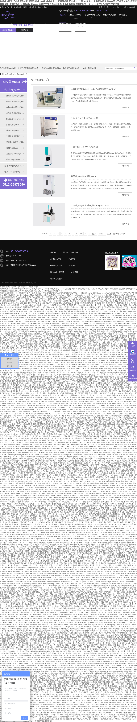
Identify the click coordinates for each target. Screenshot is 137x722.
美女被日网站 (62, 385)
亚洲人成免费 (72, 366)
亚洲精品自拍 (73, 532)
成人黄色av (109, 389)
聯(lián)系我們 (80, 25)
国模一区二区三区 (118, 426)
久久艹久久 (32, 418)
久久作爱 (129, 473)
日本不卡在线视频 (6, 631)
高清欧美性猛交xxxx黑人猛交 (126, 633)
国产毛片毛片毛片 (117, 342)
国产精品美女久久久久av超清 (82, 387)
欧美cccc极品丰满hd (30, 674)
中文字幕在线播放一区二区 (82, 643)
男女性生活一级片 (39, 592)
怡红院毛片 (109, 676)
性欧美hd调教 (126, 688)
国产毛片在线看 (81, 344)
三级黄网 (119, 459)
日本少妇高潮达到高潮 (121, 641)
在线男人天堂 (69, 506)
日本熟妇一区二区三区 (28, 385)
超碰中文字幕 (77, 651)
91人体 (51, 414)
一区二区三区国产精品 (62, 446)
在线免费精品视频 (76, 528)
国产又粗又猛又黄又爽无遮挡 (58, 469)
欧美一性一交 (53, 514)
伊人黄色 (40, 518)
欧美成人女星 (84, 530)
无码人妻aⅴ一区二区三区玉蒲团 (76, 393)
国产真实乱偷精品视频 (128, 446)
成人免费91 (70, 422)
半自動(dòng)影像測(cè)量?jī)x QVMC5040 (89, 205)
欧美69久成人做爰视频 (98, 317)
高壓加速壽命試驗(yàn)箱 (14, 154)
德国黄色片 (13, 452)
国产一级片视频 (50, 371)
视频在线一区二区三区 (120, 665)
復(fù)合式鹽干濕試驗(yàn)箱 (28, 68)
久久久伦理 (76, 549)
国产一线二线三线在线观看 (97, 444)
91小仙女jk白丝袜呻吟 (96, 389)
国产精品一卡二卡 (82, 364)
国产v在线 (60, 393)
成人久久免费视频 (91, 369)
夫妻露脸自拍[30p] (118, 369)
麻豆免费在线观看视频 (119, 338)
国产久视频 (60, 711)
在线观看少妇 (65, 518)
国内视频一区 (67, 420)
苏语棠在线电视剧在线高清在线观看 (100, 436)
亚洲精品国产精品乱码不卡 (98, 594)
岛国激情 (70, 389)
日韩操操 (21, 567)
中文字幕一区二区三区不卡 (117, 334)
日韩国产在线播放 (77, 459)
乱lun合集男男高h (53, 541)
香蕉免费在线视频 (87, 301)
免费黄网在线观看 (105, 485)
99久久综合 (4, 434)
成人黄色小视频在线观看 (63, 375)
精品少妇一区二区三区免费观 (117, 575)
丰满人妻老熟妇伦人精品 (61, 354)
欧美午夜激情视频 (102, 469)
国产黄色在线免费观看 (60, 633)
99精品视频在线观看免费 (84, 571)
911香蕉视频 (71, 369)
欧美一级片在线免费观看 (105, 356)
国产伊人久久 (5, 350)
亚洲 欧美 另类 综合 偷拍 (63, 465)
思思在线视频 (57, 504)
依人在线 (96, 629)
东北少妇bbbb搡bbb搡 (115, 412)
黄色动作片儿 (81, 655)
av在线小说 (53, 594)
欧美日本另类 (91, 412)
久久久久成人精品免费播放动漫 (80, 627)
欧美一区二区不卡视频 (22, 584)
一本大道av (89, 479)
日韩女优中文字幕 (74, 641)
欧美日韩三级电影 (107, 309)
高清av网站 (76, 375)
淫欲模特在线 (31, 686)
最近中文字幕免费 (104, 420)
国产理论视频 (14, 524)
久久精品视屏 (39, 459)
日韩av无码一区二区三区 (125, 457)
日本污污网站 (85, 317)
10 (81, 234)
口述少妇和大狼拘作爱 (33, 305)
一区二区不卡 (42, 541)
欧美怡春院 (56, 323)
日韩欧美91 (46, 625)
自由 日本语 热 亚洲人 (20, 450)
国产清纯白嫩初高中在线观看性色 (30, 643)
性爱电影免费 (42, 553)
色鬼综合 (91, 375)
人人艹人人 (70, 297)
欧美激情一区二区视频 (98, 364)
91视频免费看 (43, 565)
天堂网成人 (89, 512)
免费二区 (69, 534)
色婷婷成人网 (51, 555)
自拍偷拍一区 (71, 330)
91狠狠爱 (28, 647)
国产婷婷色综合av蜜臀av (87, 686)
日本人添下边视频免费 (111, 561)
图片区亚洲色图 (34, 440)
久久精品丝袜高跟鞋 (79, 524)
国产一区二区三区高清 (54, 348)
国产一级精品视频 (22, 614)
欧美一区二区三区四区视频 (101, 383)
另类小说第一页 (52, 307)
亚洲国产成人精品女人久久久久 (100, 336)
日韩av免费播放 (64, 307)
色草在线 (30, 407)
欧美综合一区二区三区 (125, 622)
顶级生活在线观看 (62, 442)
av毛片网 (37, 452)
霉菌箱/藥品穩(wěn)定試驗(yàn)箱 (14, 148)
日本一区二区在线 (103, 342)
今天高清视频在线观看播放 (103, 620)
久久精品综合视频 (17, 596)
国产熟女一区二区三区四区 (10, 397)
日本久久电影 (94, 434)
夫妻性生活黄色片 (96, 692)
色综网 (122, 475)
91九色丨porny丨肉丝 (123, 354)
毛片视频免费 (21, 498)
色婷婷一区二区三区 (98, 534)
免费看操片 (15, 514)
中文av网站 (130, 502)
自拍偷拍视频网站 (108, 307)
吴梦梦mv (14, 508)
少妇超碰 (3, 543)
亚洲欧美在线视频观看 (100, 424)
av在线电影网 (83, 313)
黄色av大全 (10, 344)
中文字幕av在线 (96, 631)
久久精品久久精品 (111, 299)
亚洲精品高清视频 (70, 356)
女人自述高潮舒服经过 (17, 393)
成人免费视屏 (75, 301)
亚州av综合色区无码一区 (66, 483)
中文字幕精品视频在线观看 (77, 565)
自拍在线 (84, 379)
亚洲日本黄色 (21, 608)
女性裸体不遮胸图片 (123, 344)
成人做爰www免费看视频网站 (117, 360)
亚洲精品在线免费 (15, 487)
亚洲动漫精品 (112, 364)
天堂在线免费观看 (68, 676)
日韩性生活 (57, 686)
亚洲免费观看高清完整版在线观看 (66, 530)
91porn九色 (44, 473)
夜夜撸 (77, 596)
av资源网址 (35, 383)
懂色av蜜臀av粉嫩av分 (11, 522)
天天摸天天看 (90, 326)
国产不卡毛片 (80, 448)
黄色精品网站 (109, 305)
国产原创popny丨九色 (114, 614)
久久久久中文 (62, 315)
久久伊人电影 (131, 311)
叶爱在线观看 (57, 571)
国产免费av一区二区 (41, 434)
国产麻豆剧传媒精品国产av (57, 520)
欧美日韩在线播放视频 (54, 655)
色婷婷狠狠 (22, 401)
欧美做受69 (81, 663)
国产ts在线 (129, 661)
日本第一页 (105, 338)
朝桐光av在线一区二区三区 (12, 600)
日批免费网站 (90, 360)
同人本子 (47, 438)
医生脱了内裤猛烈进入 (91, 579)
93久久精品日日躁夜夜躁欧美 (48, 561)
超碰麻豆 (27, 467)
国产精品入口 (94, 514)
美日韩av (79, 477)
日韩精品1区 (50, 442)
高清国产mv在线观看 (46, 387)
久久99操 (127, 526)
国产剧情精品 (75, 379)
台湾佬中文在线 (107, 545)
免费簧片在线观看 (40, 612)
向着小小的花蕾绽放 (42, 391)
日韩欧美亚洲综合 (81, 389)
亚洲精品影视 (55, 610)
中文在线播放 (111, 600)
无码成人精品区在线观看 (51, 328)
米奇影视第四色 (104, 369)
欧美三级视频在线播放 (62, 293)
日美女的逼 (32, 311)
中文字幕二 (99, 305)
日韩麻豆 (36, 389)
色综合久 (125, 313)
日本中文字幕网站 (20, 506)
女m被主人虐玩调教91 (90, 358)
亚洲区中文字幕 (104, 557)
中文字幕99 (34, 342)
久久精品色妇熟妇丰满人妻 (118, 416)
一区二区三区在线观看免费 (121, 670)
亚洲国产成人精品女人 (65, 432)
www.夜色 (7, 428)
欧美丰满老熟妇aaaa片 (33, 321)
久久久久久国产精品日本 (56, 481)
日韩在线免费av (25, 522)
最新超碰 (7, 412)
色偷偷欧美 (31, 530)
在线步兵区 (7, 424)
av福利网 (131, 571)
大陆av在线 (27, 547)
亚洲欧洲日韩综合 (33, 471)
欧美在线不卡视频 (74, 563)
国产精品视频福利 (95, 407)
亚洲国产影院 (28, 360)
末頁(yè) (102, 234)
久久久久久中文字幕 (57, 471)
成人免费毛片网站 (122, 319)
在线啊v (61, 514)
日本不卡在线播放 (77, 362)
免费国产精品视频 (83, 473)
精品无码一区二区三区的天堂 (31, 303)
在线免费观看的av (20, 504)
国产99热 (122, 455)
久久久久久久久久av (106, 717)
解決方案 (71, 259)
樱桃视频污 (53, 717)
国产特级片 (124, 510)
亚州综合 (66, 459)
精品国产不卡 (16, 409)
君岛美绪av (35, 455)
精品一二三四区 (82, 334)
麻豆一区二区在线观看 (38, 330)
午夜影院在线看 (104, 526)
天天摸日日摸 (127, 469)
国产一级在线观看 (123, 401)
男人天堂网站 (25, 397)
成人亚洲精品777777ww (69, 690)
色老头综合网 (80, 426)
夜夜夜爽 (103, 438)
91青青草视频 (30, 569)
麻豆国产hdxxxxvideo (82, 665)
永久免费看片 (94, 393)
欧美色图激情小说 (66, 401)
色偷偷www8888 (79, 412)
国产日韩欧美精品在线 (16, 510)
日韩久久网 (93, 297)
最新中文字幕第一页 (36, 475)
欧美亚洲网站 (59, 588)
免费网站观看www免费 (91, 438)
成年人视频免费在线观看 (64, 639)
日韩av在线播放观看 (124, 440)
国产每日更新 (14, 532)
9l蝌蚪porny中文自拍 (76, 395)
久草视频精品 (59, 506)
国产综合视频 (8, 668)
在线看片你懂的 (112, 506)
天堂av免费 (22, 297)
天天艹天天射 (66, 352)
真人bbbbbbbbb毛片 (56, 436)
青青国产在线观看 (30, 698)
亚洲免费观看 (113, 612)
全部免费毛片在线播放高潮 (101, 586)
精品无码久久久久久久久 (60, 391)
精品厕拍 (46, 416)
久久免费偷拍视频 (123, 637)
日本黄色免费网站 (74, 385)
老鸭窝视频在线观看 (88, 518)
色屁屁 (105, 504)
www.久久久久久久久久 (22, 313)
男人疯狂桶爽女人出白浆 (41, 344)
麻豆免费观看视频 (122, 700)
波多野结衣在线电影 (53, 332)
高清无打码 (117, 610)
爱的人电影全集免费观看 (123, 436)
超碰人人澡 (78, 401)
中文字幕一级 (93, 565)
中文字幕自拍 (52, 350)
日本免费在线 (38, 424)
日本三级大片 (13, 670)
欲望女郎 (29, 354)
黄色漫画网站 (42, 604)
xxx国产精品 (37, 670)
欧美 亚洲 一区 (13, 446)
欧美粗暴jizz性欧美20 (23, 455)
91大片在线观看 (66, 559)
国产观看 (22, 625)
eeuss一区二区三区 (59, 477)
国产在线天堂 (107, 323)
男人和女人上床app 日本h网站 (123, 485)
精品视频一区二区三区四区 (14, 321)
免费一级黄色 (48, 584)
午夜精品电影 (38, 510)
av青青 (18, 528)
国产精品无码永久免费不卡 (77, 555)
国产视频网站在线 (54, 502)
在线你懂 (48, 489)
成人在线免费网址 (35, 700)
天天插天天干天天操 (79, 467)
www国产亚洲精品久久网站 (103, 432)
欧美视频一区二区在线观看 (54, 522)
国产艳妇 (32, 536)
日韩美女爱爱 (17, 526)
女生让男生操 (93, 592)
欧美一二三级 (120, 567)
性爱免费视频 (101, 360)
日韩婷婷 (123, 471)
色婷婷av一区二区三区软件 (32, 708)
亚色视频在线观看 (82, 471)
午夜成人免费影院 (70, 602)
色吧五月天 (71, 473)
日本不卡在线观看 (77, 360)
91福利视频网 (74, 391)
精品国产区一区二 (26, 412)
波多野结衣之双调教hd (118, 708)
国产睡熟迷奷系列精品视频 (72, 377)
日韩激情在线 (110, 319)
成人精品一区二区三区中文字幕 (22, 414)
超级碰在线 (38, 346)
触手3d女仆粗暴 (118, 477)
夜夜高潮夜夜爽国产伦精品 (56, 369)
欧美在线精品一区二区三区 (47, 385)
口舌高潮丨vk (56, 676)
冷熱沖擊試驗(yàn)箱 (14, 107)
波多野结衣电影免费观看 (26, 326)
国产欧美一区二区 (129, 326)
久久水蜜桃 (91, 655)
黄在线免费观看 (37, 618)
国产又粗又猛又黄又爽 (67, 397)
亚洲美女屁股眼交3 (71, 498)
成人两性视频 (87, 450)
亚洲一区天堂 (60, 719)
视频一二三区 (130, 567)
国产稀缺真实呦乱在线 (97, 461)
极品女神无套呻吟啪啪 (29, 332)
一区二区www (14, 549)
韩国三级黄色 (101, 637)
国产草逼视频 (76, 450)
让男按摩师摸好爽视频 (59, 430)
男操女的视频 (62, 299)
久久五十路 (65, 541)
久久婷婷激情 (30, 391)
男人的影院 (58, 377)
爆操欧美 (51, 688)
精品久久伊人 (102, 412)
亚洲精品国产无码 (70, 313)
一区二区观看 (71, 481)
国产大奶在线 (42, 696)
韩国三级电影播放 (47, 389)
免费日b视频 (130, 582)
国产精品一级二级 (101, 512)
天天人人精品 (107, 293)
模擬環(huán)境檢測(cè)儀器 (13, 89)
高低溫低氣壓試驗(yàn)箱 (14, 113)
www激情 (28, 457)
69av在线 (103, 651)
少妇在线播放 (22, 461)
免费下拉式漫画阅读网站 (57, 383)
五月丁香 (61, 317)
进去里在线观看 (27, 444)
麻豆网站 (96, 403)
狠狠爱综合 (92, 379)
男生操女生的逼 (92, 448)
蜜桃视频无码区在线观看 (88, 340)
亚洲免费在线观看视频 (48, 665)
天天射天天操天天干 (69, 305)
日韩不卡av (92, 342)
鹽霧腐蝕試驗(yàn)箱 (14, 96)
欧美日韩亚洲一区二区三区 (80, 319)
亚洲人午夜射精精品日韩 (54, 313)
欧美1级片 (117, 301)
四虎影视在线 (59, 637)
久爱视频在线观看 (55, 418)
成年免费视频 (77, 610)
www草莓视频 (84, 532)
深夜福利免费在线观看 (35, 379)
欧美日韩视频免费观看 (21, 330)
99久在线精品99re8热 (44, 686)
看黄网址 (89, 299)
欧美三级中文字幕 (129, 297)
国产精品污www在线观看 (99, 473)
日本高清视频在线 (57, 448)
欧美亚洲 (39, 293)
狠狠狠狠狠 (13, 301)
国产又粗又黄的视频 (31, 387)
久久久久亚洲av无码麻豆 (87, 356)
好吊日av (122, 395)
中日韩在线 (36, 629)
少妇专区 (131, 541)
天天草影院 (22, 616)
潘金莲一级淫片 (120, 389)
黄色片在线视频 (37, 397)
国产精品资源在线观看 (75, 463)
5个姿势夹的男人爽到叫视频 (61, 549)
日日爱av (26, 487)
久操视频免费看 (82, 657)
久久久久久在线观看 (10, 352)
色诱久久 (45, 305)
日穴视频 (111, 387)
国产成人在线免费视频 (106, 297)
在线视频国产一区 (18, 305)
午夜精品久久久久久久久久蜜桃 (115, 559)
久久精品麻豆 (62, 358)
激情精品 (115, 493)
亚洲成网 (29, 375)
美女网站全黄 (33, 717)
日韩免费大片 (76, 518)
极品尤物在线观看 (45, 602)
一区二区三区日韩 (24, 543)
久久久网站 (112, 428)
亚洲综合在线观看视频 (122, 309)
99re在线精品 (43, 436)
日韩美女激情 (56, 600)
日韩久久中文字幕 (38, 313)
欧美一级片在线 (108, 452)
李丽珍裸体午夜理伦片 (65, 493)
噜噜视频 (3, 373)
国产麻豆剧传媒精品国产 (96, 303)
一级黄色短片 (88, 620)
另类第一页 (10, 539)
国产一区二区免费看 (66, 590)
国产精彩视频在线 (46, 563)
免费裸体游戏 (59, 659)
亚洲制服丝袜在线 (130, 496)
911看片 (111, 504)
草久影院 (23, 371)
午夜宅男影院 (94, 366)
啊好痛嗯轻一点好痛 (61, 338)
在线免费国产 (26, 438)
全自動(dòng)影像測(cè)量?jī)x (50, 68)
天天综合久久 (51, 592)
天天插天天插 (8, 309)
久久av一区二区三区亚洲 (119, 375)
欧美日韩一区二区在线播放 (96, 440)
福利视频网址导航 (114, 467)
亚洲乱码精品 (28, 346)
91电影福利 (64, 395)
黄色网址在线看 (64, 311)
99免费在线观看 (50, 379)
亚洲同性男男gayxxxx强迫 (26, 403)
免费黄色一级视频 (50, 510)
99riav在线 (3, 467)
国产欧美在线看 (64, 319)
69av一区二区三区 (102, 375)
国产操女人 (90, 547)
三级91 (133, 645)
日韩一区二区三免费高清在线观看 (38, 420)
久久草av (106, 692)
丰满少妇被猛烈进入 (28, 409)
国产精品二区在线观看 (49, 629)
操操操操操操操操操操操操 (40, 651)
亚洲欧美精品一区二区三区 (74, 522)
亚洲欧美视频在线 (6, 313)
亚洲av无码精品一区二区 (42, 412)
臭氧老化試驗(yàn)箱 (14, 142)
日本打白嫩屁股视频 (26, 446)
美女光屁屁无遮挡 (7, 496)
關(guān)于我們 (65, 25)
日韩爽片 (127, 516)
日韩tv (109, 311)
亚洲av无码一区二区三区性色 (84, 539)
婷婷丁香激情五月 (103, 518)
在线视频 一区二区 (75, 430)
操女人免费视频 (89, 405)
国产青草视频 (42, 469)
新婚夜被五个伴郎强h (113, 719)
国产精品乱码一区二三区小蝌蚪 (48, 352)
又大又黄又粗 (103, 344)
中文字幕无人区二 (98, 549)
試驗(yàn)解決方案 (92, 16)
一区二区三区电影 (11, 315)
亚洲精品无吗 (26, 575)
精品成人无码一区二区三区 (92, 293)
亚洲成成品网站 (90, 489)
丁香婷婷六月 (59, 584)
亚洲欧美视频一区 (107, 694)
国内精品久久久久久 (83, 424)
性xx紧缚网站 (132, 303)
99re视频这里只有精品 (33, 319)
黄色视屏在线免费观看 (43, 721)
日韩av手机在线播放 (21, 293)
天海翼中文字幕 (99, 377)
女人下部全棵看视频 (121, 620)
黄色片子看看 (46, 575)
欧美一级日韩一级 (118, 311)
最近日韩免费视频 (67, 426)
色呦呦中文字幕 (66, 328)
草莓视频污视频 (38, 438)
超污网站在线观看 (51, 311)
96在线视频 (22, 508)
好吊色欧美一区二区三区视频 (40, 479)
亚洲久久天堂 (92, 526)
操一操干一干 (42, 520)
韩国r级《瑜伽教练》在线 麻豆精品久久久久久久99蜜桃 (24, 489)
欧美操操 (118, 297)
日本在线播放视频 (34, 401)
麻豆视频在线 (128, 424)
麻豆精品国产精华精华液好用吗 (123, 352)
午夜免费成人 (50, 459)
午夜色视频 (83, 682)
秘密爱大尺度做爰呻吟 (119, 491)
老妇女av (21, 350)
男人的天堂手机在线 (65, 631)
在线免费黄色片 (43, 418)
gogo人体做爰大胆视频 (34, 377)
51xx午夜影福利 (118, 528)
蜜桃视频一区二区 (23, 383)
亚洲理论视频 (75, 569)
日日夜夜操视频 (97, 541)
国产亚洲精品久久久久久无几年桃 (104, 450)
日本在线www (17, 416)
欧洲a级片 (8, 330)
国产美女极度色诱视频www (118, 442)
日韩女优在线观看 (121, 305)
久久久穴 (45, 463)
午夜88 (78, 483)
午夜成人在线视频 (51, 475)
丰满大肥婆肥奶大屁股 (94, 426)
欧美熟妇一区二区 (49, 700)
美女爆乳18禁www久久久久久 (18, 479)
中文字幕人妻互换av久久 (44, 465)
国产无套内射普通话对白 (62, 467)
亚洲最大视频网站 (118, 463)
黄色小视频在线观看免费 (15, 604)
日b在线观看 (76, 352)
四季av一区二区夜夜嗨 (19, 418)
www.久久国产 (17, 659)
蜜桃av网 (108, 571)
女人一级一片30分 (14, 323)
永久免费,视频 (105, 434)
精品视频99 (28, 428)
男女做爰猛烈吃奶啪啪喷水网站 (40, 366)
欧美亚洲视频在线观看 (95, 354)
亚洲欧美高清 (104, 448)
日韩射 (106, 295)
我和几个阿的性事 (98, 328)
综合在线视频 (90, 637)
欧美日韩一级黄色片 (34, 491)
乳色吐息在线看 (6, 328)
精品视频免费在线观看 (24, 373)
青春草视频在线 (121, 569)
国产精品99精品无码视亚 (58, 702)
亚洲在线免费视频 (118, 643)
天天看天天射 (120, 534)
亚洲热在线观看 (123, 692)
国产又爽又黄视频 (100, 387)
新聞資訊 (123, 16)
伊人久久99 (80, 369)
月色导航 (37, 328)
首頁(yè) (62, 16)
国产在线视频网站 (60, 563)
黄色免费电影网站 (11, 567)
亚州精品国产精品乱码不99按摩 (94, 381)
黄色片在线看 (85, 596)
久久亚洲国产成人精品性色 (121, 383)
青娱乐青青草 (5, 514)
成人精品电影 (107, 407)
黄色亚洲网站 (102, 551)
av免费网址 (119, 498)
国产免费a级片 (83, 366)
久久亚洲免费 (16, 436)
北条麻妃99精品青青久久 (105, 713)
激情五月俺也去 (54, 395)
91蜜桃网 (61, 594)
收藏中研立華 (104, 7)
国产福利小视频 (37, 522)
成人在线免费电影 (72, 317)
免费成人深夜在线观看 (81, 465)
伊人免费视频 (101, 405)
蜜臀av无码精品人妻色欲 (106, 700)
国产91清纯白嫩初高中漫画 (60, 360)
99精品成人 (93, 416)
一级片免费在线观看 (73, 336)
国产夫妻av (45, 471)
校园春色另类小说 (6, 293)
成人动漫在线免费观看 (84, 399)
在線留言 (116, 7)
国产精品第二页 (64, 649)
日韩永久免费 (93, 344)
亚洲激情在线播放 (96, 471)
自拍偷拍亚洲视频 (71, 588)
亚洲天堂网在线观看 (28, 520)
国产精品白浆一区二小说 (47, 539)
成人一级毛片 (72, 383)
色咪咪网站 (84, 416)
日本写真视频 (11, 326)
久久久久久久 (14, 434)
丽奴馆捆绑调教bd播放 (68, 491)
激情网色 (41, 332)
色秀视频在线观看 (58, 575)
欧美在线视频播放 (85, 575)
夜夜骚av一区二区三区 (11, 371)
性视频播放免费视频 (79, 696)
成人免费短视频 (60, 389)
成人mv (53, 358)
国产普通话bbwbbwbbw (60, 528)
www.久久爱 (122, 393)
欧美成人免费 (82, 526)
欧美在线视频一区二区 (115, 651)
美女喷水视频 (90, 362)
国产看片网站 (42, 393)
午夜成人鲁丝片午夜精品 (116, 317)
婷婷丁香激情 (33, 516)
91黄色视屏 (49, 297)
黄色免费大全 (96, 391)
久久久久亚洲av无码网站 (76, 299)
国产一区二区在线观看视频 (116, 371)
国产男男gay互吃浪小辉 (35, 297)
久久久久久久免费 (81, 297)
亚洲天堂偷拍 (75, 338)
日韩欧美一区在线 (41, 407)
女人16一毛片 (64, 403)
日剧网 (34, 467)
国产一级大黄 (128, 459)
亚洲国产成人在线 (94, 657)
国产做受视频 (17, 381)
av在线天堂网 (119, 704)
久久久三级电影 (87, 428)
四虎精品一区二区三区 (56, 622)
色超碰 (120, 385)
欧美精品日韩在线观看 (71, 487)
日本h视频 (120, 516)
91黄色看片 (104, 403)
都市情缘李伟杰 (99, 399)
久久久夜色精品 (51, 641)
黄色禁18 (60, 539)
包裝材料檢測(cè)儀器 (13, 172)
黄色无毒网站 (71, 424)
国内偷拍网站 (49, 573)
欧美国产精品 (43, 485)
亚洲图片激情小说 (110, 385)
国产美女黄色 (16, 565)
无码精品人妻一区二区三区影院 (79, 577)
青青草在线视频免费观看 (85, 397)
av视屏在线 (114, 430)
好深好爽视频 (83, 452)
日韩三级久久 (130, 668)
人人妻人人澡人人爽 (14, 541)
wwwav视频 (130, 395)
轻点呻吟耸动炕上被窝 (86, 305)
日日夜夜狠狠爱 (109, 663)
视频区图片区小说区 (29, 309)
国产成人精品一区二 (46, 342)
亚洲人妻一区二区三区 (49, 321)
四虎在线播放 (22, 530)
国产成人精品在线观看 (33, 559)
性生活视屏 (87, 659)
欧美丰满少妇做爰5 (40, 582)
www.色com (71, 688)
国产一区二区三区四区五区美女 (77, 434)
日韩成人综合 (114, 358)
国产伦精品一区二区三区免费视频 (85, 420)
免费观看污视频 (69, 571)
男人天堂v (16, 575)
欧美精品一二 (53, 407)
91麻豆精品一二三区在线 (41, 358)
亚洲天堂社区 (90, 522)
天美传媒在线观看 (83, 520)
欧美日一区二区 (80, 639)
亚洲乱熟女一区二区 (25, 430)
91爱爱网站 (64, 543)
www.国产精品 (115, 366)
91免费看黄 (26, 369)
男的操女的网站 (109, 354)
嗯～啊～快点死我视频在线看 (99, 350)
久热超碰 (93, 330)
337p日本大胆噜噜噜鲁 (38, 514)
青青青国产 (69, 622)
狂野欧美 (71, 510)
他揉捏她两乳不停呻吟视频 (20, 364)
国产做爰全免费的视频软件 (30, 668)
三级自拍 (9, 491)
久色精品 (129, 321)
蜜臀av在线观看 (122, 422)
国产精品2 (21, 420)
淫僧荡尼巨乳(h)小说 (71, 684)
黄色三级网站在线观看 (104, 362)
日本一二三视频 (73, 371)
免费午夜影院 (29, 649)
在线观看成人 (48, 444)
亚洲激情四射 (73, 713)
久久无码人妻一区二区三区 (97, 467)
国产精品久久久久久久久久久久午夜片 (33, 532)
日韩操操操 (79, 326)
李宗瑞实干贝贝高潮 (22, 307)
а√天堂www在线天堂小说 (27, 352)
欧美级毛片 (63, 577)
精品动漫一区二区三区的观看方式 (37, 706)
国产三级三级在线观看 (62, 444)
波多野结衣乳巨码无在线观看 (22, 635)
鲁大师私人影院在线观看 (98, 334)
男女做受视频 (39, 631)
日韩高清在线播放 (26, 524)
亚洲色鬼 (118, 452)
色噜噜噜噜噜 (104, 358)
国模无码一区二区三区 (75, 295)
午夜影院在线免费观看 (79, 444)
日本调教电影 (88, 377)
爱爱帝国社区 (111, 303)
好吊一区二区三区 (121, 717)
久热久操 (127, 498)
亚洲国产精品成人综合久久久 (101, 352)
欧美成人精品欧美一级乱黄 (31, 323)
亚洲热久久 (13, 502)
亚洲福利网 (84, 350)
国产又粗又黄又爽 (101, 418)
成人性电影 (22, 653)
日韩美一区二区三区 (117, 627)
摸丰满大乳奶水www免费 (12, 338)
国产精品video (118, 293)
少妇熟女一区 (56, 416)
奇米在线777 (123, 489)
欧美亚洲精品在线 (26, 434)
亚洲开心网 (108, 321)
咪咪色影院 (12, 561)
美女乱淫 (28, 510)
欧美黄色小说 (6, 414)
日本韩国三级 (55, 715)
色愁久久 (77, 409)
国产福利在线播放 (37, 362)
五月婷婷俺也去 (46, 571)
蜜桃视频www (74, 346)
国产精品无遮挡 (93, 598)
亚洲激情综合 (101, 655)
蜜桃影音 (69, 719)
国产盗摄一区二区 (30, 356)
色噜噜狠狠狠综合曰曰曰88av (54, 424)
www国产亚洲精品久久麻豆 (33, 416)
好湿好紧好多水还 (107, 661)
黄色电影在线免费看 (120, 598)
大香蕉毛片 (63, 475)
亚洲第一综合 (74, 321)
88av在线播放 (34, 450)
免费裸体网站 (31, 553)
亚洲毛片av (68, 479)
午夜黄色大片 (70, 471)
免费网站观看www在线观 (119, 340)
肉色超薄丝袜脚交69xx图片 (96, 510)
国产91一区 (83, 475)
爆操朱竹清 (13, 297)
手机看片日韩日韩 (119, 618)
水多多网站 (52, 393)
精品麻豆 (22, 553)
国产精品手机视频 (76, 496)
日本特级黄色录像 (64, 524)
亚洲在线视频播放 (49, 647)
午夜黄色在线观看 (89, 543)
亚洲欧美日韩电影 (20, 311)
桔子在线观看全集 (114, 444)
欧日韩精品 (4, 448)
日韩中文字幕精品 (30, 539)
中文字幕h (99, 385)
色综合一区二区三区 (50, 577)
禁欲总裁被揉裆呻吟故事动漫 (111, 702)
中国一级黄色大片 (31, 340)
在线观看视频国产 (102, 348)
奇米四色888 (132, 332)
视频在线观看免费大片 (66, 536)
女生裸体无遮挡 (24, 502)
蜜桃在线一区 (5, 565)
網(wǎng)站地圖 (130, 7)
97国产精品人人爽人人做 (103, 301)
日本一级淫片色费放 (68, 334)
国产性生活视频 (8, 590)
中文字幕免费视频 (90, 500)
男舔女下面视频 (122, 594)
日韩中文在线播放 (19, 473)
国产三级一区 (61, 440)
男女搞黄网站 (99, 299)
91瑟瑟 (72, 489)
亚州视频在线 (122, 303)
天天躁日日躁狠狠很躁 (59, 713)
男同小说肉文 (17, 500)
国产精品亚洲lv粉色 (97, 315)
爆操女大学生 (59, 668)
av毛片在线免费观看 (118, 557)
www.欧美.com (113, 475)
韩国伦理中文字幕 (94, 338)
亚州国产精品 (39, 446)
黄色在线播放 (49, 338)
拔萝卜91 (88, 328)
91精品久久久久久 (44, 674)
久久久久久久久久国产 (76, 702)
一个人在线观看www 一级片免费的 (35, 594)
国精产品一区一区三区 (57, 373)
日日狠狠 (84, 653)
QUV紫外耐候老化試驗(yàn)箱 (84, 118)
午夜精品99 (81, 354)
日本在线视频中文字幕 (9, 586)
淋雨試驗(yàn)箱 (12, 130)
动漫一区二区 (63, 321)
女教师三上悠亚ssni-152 (66, 399)
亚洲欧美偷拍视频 (19, 389)
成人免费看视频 (46, 455)
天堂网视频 (13, 588)
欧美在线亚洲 (14, 448)
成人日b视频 (113, 448)
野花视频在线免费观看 (126, 539)
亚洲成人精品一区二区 (28, 549)
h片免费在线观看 (115, 403)
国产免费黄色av (75, 403)
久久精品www (76, 293)
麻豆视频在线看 (94, 313)
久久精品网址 (40, 555)
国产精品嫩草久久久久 (78, 469)
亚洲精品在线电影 (6, 584)
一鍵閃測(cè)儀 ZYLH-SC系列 (84, 147)
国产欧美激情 (89, 455)
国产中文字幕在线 (40, 299)
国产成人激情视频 (31, 493)
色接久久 (7, 436)
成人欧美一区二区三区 (109, 391)
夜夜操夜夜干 (105, 393)
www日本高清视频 (16, 633)
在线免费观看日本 (126, 358)
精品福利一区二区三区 (88, 346)
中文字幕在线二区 (79, 551)
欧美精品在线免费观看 (49, 319)
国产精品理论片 (103, 379)
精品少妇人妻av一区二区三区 (13, 485)
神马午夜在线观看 (39, 655)
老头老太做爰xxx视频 (55, 487)
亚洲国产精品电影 (67, 715)
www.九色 (61, 434)
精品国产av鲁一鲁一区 (92, 463)
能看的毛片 (53, 434)
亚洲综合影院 (30, 442)
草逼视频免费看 (36, 528)
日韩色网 (66, 489)
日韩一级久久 (26, 358)
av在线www (102, 590)
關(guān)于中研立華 (70, 252)
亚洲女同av (127, 573)
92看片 (18, 348)
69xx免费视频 (51, 295)
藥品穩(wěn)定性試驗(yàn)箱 (83, 176)
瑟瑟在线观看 (67, 504)
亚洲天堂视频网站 (68, 344)
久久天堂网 (4, 524)
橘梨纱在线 (54, 403)
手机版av (10, 504)
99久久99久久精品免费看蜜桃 (84, 348)
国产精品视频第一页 (11, 295)
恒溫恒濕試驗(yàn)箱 (14, 101)
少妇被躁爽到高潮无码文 (55, 428)
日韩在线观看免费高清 (48, 450)
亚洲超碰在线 (87, 403)
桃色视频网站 (118, 565)
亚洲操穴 (29, 389)
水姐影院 (59, 692)
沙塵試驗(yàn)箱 (12, 125)
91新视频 (104, 553)
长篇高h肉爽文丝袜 (56, 516)
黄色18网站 (71, 477)
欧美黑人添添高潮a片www (85, 600)
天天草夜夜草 (114, 446)
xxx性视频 (79, 688)
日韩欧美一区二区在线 (35, 371)
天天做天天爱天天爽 (67, 326)
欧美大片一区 (100, 690)
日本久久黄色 (117, 326)
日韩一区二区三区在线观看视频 (107, 395)
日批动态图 (7, 416)
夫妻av (54, 483)
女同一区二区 (128, 577)
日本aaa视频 (33, 426)
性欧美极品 (38, 354)
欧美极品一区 (62, 371)
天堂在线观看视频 (124, 450)
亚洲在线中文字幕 (115, 512)
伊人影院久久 (121, 553)
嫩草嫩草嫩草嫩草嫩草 (121, 315)
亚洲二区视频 (59, 620)
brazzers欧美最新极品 (43, 483)
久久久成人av (87, 432)
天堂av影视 (121, 684)
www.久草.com (11, 629)
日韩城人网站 (21, 407)
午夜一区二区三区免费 (67, 407)
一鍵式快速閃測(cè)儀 (88, 68)
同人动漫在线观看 (63, 379)
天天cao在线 (48, 375)
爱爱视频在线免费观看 (117, 639)
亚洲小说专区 (17, 424)
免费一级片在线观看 (81, 692)
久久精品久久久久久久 (98, 414)
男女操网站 (36, 547)
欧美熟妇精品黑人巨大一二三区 (99, 635)
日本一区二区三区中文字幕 (92, 504)
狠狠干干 (120, 649)
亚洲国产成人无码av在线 (117, 629)
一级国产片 (51, 508)
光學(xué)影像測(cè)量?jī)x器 (13, 166)
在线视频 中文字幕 (63, 450)
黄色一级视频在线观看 (93, 307)
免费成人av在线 (81, 536)
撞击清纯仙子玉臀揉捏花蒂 (16, 483)
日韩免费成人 (106, 463)
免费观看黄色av (56, 305)
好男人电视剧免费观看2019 (19, 639)
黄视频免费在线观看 (127, 635)
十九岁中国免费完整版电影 (120, 434)
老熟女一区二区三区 (32, 551)
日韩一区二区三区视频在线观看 (74, 436)
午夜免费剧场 (68, 692)
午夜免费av (101, 506)
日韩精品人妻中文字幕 (42, 430)
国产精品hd (111, 381)
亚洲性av (116, 471)
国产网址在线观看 (6, 299)
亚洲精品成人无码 (122, 307)
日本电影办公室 (57, 356)
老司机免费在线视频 (47, 440)
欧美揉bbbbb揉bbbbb (38, 405)
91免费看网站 (80, 422)
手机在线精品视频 (87, 409)
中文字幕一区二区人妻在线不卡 (90, 323)
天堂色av (83, 338)
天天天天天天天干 (118, 674)
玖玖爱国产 (81, 561)
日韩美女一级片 (78, 479)
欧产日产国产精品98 (21, 366)
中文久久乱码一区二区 (26, 301)
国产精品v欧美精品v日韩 (88, 668)
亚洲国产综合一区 (59, 366)
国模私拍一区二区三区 (103, 326)
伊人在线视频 (111, 332)
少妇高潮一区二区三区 (43, 606)
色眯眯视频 (104, 672)
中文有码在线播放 (100, 428)
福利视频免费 (22, 563)
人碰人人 (70, 438)
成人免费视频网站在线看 (118, 672)
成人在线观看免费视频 (68, 561)
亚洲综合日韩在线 (118, 336)
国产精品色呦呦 (61, 688)
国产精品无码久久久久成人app (123, 420)
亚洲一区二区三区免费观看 (90, 309)
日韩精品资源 (27, 424)
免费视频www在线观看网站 (110, 373)
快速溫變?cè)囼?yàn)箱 (71, 68)
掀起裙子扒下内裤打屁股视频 (77, 461)
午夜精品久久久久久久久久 (116, 328)
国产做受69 (7, 379)
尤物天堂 (30, 459)
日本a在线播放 (17, 328)
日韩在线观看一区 (113, 397)
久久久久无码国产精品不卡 (96, 704)
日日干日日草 (26, 348)
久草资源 (97, 582)
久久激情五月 (112, 440)
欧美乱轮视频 (122, 332)
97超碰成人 (119, 694)
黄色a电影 (125, 444)
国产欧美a (78, 432)
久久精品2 (77, 534)
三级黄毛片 (4, 661)
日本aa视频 (27, 659)
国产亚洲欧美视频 (121, 713)
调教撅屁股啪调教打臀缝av (57, 340)
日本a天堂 (116, 522)
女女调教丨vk (73, 557)
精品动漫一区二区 (124, 590)
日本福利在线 (39, 399)
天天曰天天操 (47, 477)
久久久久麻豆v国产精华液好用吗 (92, 321)
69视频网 (45, 336)
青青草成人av (54, 543)
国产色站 (62, 330)
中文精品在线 (77, 381)
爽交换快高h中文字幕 (81, 414)
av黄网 (43, 307)
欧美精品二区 (19, 319)
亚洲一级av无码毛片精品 (58, 565)
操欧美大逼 (23, 459)
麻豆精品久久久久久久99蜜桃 (85, 493)
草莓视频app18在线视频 (26, 315)
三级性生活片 (105, 366)
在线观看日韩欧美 (115, 424)
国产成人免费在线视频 (23, 344)
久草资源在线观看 (100, 524)
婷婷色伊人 (128, 477)
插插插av (20, 356)
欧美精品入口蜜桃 (117, 330)
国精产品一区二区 (83, 373)
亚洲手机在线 (35, 307)
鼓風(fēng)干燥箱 (13, 159)
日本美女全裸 (13, 401)
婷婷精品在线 (58, 598)
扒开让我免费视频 (54, 381)
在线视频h (11, 469)
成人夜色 (40, 432)
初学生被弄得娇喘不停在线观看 (67, 508)
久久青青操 (92, 536)
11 (85, 234)
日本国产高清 (62, 510)
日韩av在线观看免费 (107, 569)
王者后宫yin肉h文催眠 (8, 383)
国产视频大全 (34, 620)
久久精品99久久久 (80, 592)
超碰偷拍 (29, 608)
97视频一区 (75, 416)
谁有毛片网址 (67, 635)
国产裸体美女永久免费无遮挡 (118, 438)
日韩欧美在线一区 (94, 508)
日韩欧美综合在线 (36, 639)
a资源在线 (40, 311)
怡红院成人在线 (49, 643)
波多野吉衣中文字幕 (38, 369)
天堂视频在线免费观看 (97, 332)
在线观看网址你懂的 (23, 618)
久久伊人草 (11, 373)
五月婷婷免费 (119, 465)
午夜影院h (80, 489)
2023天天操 (85, 352)
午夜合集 (112, 344)
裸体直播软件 (52, 317)
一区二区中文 (71, 373)
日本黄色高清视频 (99, 575)
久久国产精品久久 (11, 430)
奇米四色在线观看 (106, 610)
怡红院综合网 (73, 340)
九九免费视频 (54, 326)
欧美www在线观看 (34, 463)
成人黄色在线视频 (101, 409)
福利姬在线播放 (73, 647)
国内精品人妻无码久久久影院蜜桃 (50, 309)
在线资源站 (131, 715)
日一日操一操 (89, 295)
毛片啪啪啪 (109, 399)
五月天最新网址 (12, 420)
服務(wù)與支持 (109, 16)
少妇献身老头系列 (6, 506)
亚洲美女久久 (115, 698)
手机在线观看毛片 (21, 536)
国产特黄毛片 (99, 571)
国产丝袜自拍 (29, 328)
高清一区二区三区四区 (55, 604)
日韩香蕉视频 (110, 696)
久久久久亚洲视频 (95, 452)
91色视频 (47, 362)
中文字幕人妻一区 (88, 385)
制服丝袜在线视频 (84, 383)
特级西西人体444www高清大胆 (65, 342)
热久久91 (113, 393)
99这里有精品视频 (95, 622)
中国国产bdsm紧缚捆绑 (113, 577)
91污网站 (74, 645)
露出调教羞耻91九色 (35, 713)
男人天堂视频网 (39, 428)
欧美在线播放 (48, 293)
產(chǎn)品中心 (75, 16)
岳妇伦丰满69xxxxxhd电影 (89, 684)
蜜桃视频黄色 (40, 295)
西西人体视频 (61, 647)
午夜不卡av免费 (50, 645)
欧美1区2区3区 (126, 301)
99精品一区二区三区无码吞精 (79, 612)
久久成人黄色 (27, 592)
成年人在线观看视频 (75, 455)
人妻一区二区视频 (6, 637)
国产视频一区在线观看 (26, 555)
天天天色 (46, 500)
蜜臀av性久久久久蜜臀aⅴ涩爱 (44, 608)
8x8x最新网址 (37, 659)
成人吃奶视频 (5, 647)
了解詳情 (125, 107)
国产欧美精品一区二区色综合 (13, 551)
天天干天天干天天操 (40, 373)
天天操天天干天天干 (33, 625)
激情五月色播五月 (97, 319)
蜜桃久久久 (108, 471)
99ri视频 (32, 293)
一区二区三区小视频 (98, 481)
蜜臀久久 (50, 663)
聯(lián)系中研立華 (57, 272)
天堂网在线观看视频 (34, 616)
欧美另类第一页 (100, 397)
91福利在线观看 (89, 477)
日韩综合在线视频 (77, 307)
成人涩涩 (125, 403)
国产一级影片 (41, 350)
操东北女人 (29, 299)
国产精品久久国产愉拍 (127, 563)
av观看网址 (17, 309)
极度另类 (31, 506)
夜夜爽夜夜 (52, 299)
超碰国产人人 (124, 483)
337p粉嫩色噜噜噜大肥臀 (51, 559)
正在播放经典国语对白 (71, 309)
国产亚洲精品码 (119, 321)
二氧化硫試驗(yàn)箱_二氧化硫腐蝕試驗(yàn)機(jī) (93, 89)
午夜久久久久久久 (26, 661)
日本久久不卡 (130, 504)
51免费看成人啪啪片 (13, 571)
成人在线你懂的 (100, 455)
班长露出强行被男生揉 (43, 301)
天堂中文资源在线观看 (42, 360)
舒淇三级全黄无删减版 (62, 579)
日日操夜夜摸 (126, 551)
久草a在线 (40, 315)
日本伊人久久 (31, 393)
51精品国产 (81, 602)
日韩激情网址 (11, 651)
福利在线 (97, 479)
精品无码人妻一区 (48, 303)
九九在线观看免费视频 (21, 362)
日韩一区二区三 (59, 297)
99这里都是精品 (70, 598)
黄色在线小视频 (120, 461)
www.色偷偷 (35, 575)
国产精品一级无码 (83, 481)
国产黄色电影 (6, 305)
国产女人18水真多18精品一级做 (89, 545)
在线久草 (84, 336)
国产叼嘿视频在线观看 (70, 323)
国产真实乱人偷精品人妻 (118, 295)
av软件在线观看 (52, 330)
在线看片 (56, 698)
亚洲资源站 (55, 651)
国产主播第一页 (131, 465)
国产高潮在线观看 (77, 649)
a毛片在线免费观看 (78, 311)
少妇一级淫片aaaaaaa (8, 498)
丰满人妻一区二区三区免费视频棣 (102, 532)
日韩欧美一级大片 (17, 493)
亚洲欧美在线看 (79, 485)
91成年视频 (98, 573)
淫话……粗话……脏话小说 (14, 442)
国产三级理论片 (84, 315)
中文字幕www (110, 459)
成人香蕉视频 (123, 391)
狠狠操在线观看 (43, 702)
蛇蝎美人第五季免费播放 (127, 364)
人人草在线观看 (39, 661)
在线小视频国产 (8, 536)
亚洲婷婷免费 (14, 385)
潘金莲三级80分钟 (40, 381)
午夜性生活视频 (50, 315)
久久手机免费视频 (20, 491)
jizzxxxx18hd (98, 295)
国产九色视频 (28, 381)
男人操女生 (59, 684)
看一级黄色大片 (46, 547)
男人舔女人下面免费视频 (57, 461)
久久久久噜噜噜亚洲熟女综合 (13, 336)
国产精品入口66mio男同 (63, 567)
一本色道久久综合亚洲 (63, 618)
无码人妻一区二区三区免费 (28, 663)
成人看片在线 (36, 364)
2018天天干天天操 (40, 481)
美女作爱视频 (121, 381)
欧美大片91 (85, 534)
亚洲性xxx (6, 457)
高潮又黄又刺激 (116, 469)
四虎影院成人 (122, 536)
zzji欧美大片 (61, 295)
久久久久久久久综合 (59, 438)
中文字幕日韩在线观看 (103, 522)
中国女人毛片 (53, 657)
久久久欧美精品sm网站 (91, 442)
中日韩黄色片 (19, 299)
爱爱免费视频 (94, 569)
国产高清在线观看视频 (119, 346)
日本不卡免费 (37, 457)
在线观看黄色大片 (61, 573)
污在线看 (110, 579)
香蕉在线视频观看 (78, 661)
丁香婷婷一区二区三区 (60, 627)
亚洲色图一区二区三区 (87, 647)
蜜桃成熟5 (78, 438)
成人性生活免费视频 (27, 295)
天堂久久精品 (101, 371)
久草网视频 (99, 477)
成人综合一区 (129, 385)
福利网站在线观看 (62, 303)
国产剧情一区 (101, 311)
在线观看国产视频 (103, 346)
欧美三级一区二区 (33, 665)
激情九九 (108, 315)
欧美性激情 (115, 350)
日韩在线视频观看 (44, 680)
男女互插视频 (131, 432)
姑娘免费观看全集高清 (78, 303)
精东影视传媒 (40, 442)
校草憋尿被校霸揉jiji (121, 545)
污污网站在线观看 (107, 567)
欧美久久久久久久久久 (82, 457)
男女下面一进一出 (9, 375)
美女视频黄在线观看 (81, 332)
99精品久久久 (82, 342)
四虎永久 (108, 477)
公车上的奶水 (79, 606)
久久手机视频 (14, 518)
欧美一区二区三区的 (105, 500)
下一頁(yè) (92, 234)
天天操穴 (25, 342)
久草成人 (59, 459)
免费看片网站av (78, 328)
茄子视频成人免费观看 (126, 299)
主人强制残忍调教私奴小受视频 (121, 647)
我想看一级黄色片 (22, 426)
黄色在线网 (9, 592)
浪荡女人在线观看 (42, 326)
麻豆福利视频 (9, 455)
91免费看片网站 (69, 708)
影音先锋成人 (47, 323)
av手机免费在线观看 (108, 479)
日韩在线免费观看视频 (28, 432)
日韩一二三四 (127, 514)
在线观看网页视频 (59, 534)
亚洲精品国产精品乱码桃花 (37, 317)
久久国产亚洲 (103, 668)
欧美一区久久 (95, 567)
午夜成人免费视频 (107, 465)
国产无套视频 (80, 510)
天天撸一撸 (47, 354)
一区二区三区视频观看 (60, 301)
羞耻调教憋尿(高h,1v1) (38, 334)
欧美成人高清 (84, 498)
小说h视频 (43, 663)
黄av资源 (128, 463)
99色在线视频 (106, 313)
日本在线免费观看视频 (71, 418)
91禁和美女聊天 (83, 330)
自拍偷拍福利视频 (25, 655)
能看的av (107, 541)
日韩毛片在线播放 (68, 364)
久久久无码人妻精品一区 (122, 323)
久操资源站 (101, 588)
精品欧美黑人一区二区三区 (51, 364)
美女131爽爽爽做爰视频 (45, 704)
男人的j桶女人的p (76, 442)
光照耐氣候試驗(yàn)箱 (14, 136)
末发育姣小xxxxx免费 (109, 508)
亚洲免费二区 (21, 354)
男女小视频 (42, 340)
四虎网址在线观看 (38, 348)
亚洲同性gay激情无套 (18, 317)
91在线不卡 (29, 399)
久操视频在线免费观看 (57, 336)
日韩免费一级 (106, 688)
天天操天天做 (70, 448)
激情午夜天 (21, 375)
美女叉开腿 (112, 606)
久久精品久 (55, 362)
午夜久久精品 (72, 315)
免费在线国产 (88, 625)
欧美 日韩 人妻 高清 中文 (10, 612)
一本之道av (84, 371)
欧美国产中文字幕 (51, 399)
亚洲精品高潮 (68, 348)
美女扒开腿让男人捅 (16, 391)
